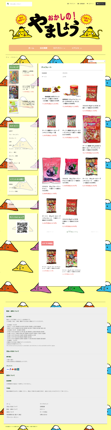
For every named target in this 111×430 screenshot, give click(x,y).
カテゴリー (59, 48)
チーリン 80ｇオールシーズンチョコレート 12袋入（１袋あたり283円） (51, 218)
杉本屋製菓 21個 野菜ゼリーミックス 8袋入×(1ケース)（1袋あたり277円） (29, 103)
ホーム (31, 48)
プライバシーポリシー (13, 417)
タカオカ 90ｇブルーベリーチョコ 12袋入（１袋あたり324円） (51, 189)
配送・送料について (12, 409)
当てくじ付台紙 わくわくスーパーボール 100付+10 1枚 (29, 87)
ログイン (91, 3)
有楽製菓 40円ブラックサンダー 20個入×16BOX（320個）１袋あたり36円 (50, 99)
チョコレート (14, 57)
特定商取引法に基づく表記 (14, 414)
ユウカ (64, 76)
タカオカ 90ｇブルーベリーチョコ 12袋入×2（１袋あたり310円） (71, 181)
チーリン (44, 76)
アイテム (100, 4)
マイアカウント (44, 404)
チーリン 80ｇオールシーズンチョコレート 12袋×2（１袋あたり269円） (92, 181)
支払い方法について (12, 406)
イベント (77, 48)
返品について (10, 412)
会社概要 (43, 48)
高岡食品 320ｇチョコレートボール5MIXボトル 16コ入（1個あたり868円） (71, 101)
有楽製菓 (44, 73)
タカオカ (65, 73)
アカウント (72, 3)
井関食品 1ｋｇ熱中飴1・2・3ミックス (29, 71)
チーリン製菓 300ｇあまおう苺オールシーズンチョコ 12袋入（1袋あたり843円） (92, 148)
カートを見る (43, 412)
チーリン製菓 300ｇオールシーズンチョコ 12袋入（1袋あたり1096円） (71, 132)
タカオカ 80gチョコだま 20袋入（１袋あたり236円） (91, 107)
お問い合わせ (43, 414)
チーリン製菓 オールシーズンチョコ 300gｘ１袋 (50, 131)
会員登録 (82, 3)
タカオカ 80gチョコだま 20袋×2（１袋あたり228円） (70, 221)
